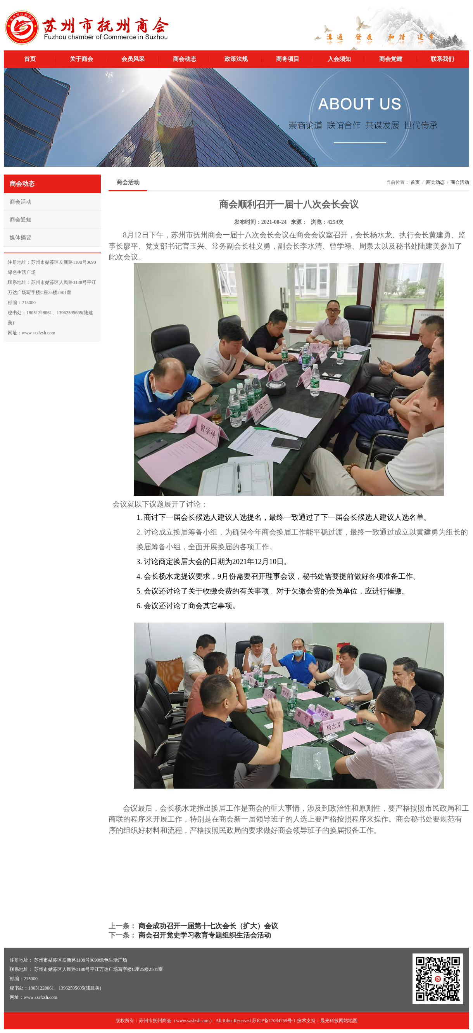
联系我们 (442, 59)
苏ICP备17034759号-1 (274, 1020)
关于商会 (81, 59)
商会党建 (390, 59)
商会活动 (20, 202)
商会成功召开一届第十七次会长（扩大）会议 (208, 926)
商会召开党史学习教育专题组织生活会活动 (204, 935)
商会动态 (184, 59)
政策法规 (236, 59)
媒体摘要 (20, 238)
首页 (30, 59)
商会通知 (20, 220)
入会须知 (339, 59)
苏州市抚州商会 (86, 27)
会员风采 (133, 59)
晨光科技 (329, 1020)
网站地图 (348, 1020)
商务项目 (287, 59)
